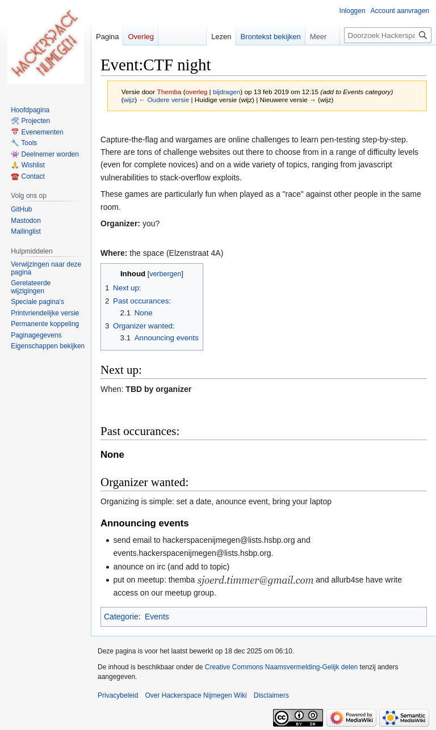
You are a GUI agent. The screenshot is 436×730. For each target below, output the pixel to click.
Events (157, 616)
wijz (129, 99)
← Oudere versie (164, 99)
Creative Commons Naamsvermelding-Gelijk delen (281, 667)
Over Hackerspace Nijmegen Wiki (195, 695)
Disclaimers (271, 695)
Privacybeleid (118, 695)
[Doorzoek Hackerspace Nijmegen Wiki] (387, 35)
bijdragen (226, 91)
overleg (197, 91)
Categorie (121, 616)
